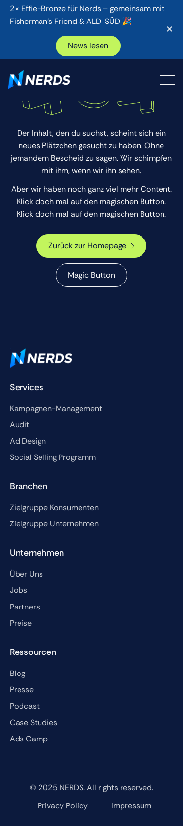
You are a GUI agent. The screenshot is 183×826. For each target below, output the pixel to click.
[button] (167, 79)
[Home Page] (39, 79)
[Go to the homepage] (41, 358)
